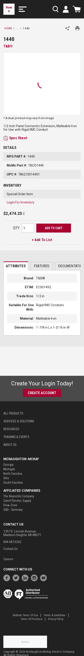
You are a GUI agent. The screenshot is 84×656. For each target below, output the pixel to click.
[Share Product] (67, 28)
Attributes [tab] (16, 266)
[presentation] (15, 265)
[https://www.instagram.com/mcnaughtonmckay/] (35, 577)
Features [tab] (41, 266)
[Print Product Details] (77, 28)
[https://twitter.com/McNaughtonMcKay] (17, 577)
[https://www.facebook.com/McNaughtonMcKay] (7, 577)
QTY (16, 228)
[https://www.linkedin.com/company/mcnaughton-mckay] (26, 577)
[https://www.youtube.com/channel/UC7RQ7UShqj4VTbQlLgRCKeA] (44, 577)
